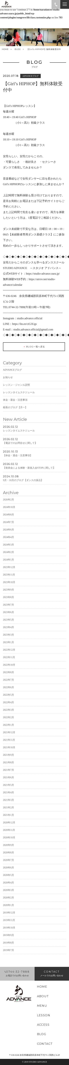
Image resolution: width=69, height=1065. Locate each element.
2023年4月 (8, 637)
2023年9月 (8, 600)
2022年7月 (8, 690)
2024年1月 (8, 570)
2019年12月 (9, 923)
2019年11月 (9, 930)
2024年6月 (8, 540)
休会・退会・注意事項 (15, 410)
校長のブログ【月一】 (15, 418)
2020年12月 (9, 833)
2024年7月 (8, 532)
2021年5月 (8, 795)
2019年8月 (8, 953)
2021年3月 (8, 810)
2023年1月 (8, 652)
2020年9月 (8, 855)
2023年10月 (9, 592)
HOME (5, 49)
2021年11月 (9, 750)
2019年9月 (8, 945)
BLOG (18, 49)
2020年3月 (8, 900)
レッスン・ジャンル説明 (16, 395)
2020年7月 (8, 870)
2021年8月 (8, 773)
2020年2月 (8, 908)
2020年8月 (8, 863)
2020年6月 (8, 878)
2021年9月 (8, 765)
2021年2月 (8, 818)
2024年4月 (8, 547)
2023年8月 (8, 607)
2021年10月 (9, 758)
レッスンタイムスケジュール (19, 403)
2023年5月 (8, 630)
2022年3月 (8, 720)
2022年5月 (8, 705)
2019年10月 (9, 938)
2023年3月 (8, 645)
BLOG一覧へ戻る (34, 346)
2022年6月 (8, 697)
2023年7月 (8, 615)
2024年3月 (8, 555)
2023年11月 (9, 585)
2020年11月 (9, 840)
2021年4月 (8, 803)
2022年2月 (8, 728)
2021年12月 (9, 743)
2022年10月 (9, 675)
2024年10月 (9, 517)
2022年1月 (8, 735)
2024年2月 (8, 562)
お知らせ (8, 387)
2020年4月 (8, 893)
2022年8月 (8, 682)
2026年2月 (8, 510)
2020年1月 (8, 915)
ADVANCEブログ (12, 380)
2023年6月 (8, 622)
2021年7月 (8, 780)
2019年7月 (8, 960)
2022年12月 (9, 660)
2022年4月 (8, 713)
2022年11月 (9, 667)
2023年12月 (9, 577)
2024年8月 (8, 525)
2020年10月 (9, 848)
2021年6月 (8, 788)
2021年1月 (8, 825)
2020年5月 (8, 885)
